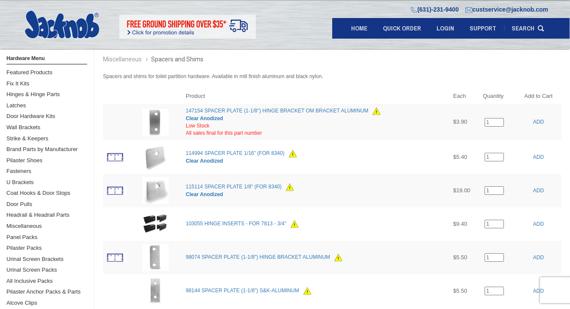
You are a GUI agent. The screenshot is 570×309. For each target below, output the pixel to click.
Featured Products (29, 72)
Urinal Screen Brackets (35, 259)
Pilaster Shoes (24, 160)
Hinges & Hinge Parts (33, 94)
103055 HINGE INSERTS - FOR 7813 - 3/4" (236, 224)
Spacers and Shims (177, 59)
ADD (538, 122)
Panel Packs (21, 237)
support (483, 28)
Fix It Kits (17, 83)
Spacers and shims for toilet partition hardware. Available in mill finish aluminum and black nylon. (213, 76)
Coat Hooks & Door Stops (38, 193)
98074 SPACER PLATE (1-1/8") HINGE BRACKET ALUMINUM (258, 257)
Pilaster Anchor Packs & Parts (43, 291)
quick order (402, 28)
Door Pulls (19, 204)
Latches (16, 105)
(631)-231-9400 (435, 9)
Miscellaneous (24, 226)
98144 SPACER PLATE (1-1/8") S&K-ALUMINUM (242, 291)
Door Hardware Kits (30, 116)
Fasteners (18, 171)
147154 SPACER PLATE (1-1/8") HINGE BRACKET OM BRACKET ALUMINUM (277, 111)
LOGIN (445, 28)
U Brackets (20, 182)
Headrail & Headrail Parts (38, 215)
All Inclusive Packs (29, 281)
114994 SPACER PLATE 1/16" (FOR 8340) (235, 153)
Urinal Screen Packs (31, 270)
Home (359, 28)
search (523, 28)
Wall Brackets (23, 127)
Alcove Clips (21, 303)
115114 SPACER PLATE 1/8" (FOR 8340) (234, 187)
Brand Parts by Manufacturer (42, 149)
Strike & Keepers (27, 138)
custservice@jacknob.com (506, 9)
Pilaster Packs (24, 248)
